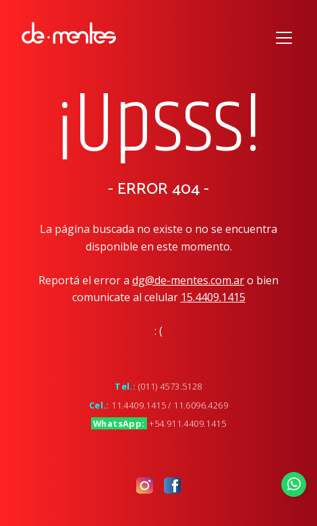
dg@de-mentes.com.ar (188, 280)
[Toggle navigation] (283, 36)
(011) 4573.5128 (170, 386)
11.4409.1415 (138, 405)
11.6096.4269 (200, 405)
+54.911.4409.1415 (187, 423)
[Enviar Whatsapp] (294, 484)
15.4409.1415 (213, 297)
